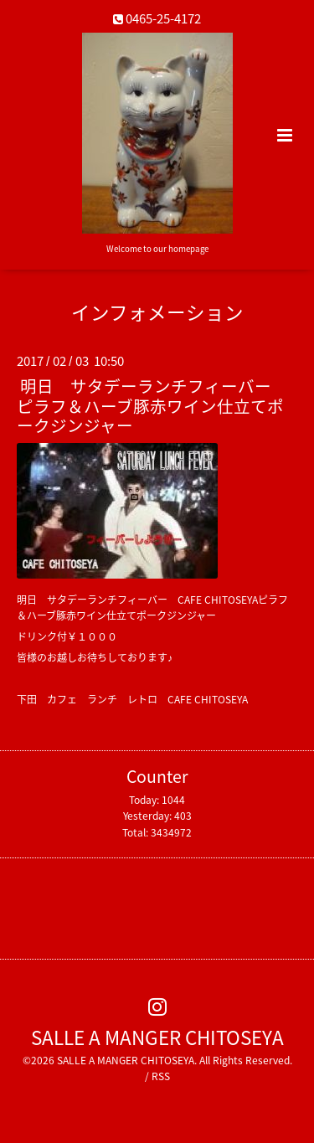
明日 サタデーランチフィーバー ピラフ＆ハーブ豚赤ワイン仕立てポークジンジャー (152, 405)
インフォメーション (157, 312)
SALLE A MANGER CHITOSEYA (157, 1037)
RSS (161, 1076)
